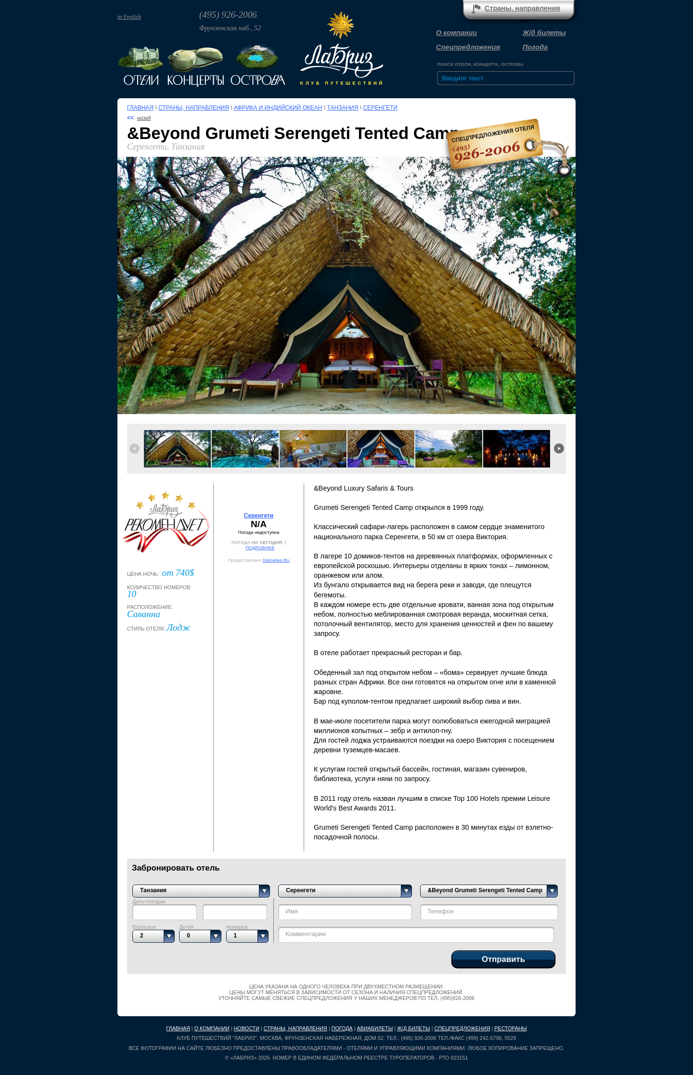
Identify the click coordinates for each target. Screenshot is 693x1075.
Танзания (343, 107)
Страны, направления (522, 8)
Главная (140, 107)
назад (144, 117)
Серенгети (380, 107)
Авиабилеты (375, 1028)
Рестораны (510, 1028)
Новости (246, 1028)
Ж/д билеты (544, 33)
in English (129, 16)
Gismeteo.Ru (275, 560)
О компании (456, 33)
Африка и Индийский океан (278, 107)
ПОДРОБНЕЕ (259, 547)
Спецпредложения (468, 47)
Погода (535, 47)
